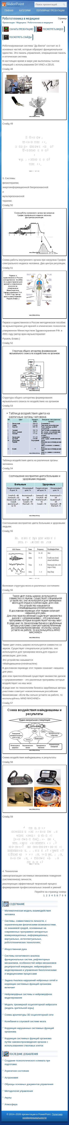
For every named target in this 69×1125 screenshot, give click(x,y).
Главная (8, 10)
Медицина (21, 22)
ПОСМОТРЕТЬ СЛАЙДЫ (20, 37)
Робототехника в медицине (40, 22)
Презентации (8, 22)
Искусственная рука (16, 949)
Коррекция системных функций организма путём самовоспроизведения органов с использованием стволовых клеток (28, 1042)
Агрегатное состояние (17, 1070)
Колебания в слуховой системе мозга (25, 1021)
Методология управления (19, 1091)
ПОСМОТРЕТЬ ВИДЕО (53, 29)
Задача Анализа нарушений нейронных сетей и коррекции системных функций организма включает (31, 984)
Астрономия (11, 1077)
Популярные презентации (50, 10)
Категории (25, 10)
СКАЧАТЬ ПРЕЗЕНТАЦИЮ (21, 29)
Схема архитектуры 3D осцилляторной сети (29, 1014)
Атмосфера (11, 1104)
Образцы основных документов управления (29, 1084)
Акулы (8, 1097)
